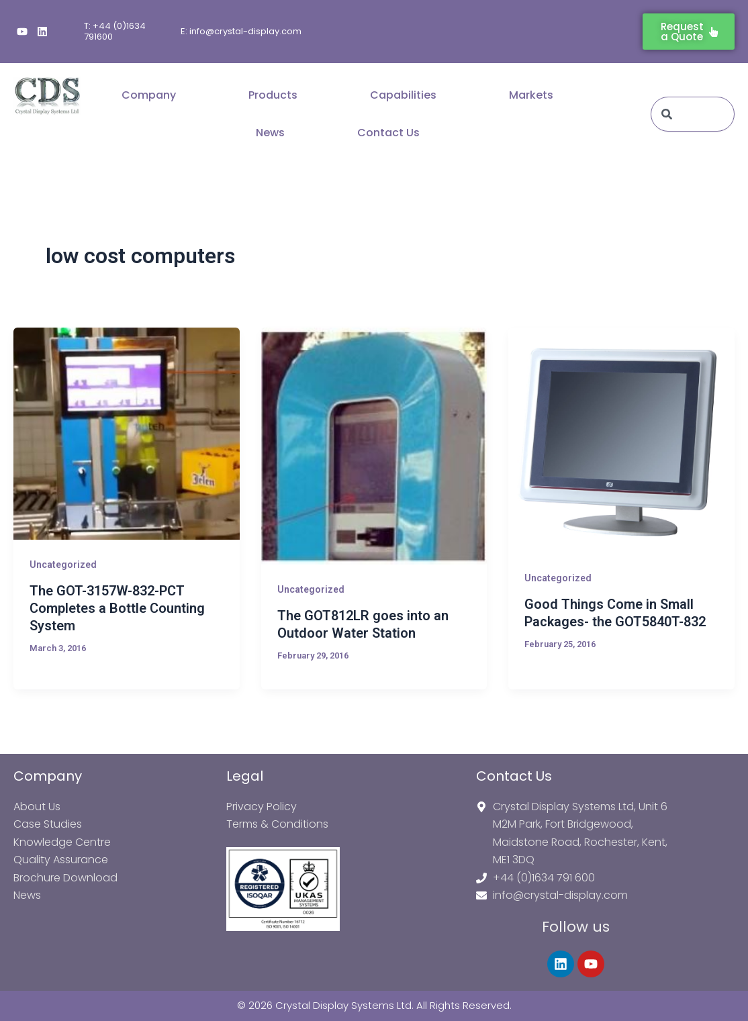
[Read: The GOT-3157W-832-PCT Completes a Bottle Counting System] (126, 434)
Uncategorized (63, 564)
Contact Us (388, 132)
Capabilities (403, 95)
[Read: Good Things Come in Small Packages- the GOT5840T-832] (621, 441)
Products (272, 95)
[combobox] (693, 114)
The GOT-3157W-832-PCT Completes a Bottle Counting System (117, 608)
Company (149, 95)
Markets (531, 95)
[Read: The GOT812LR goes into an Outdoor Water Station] (374, 446)
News (270, 132)
